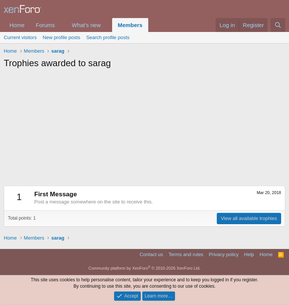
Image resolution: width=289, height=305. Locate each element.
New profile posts (61, 37)
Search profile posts (107, 37)
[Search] (278, 25)
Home (16, 25)
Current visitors (20, 37)
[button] (61, 25)
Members (130, 25)
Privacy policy (224, 254)
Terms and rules (186, 254)
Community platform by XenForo (144, 268)
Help (249, 254)
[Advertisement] (144, 129)
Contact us (151, 254)
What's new (86, 25)
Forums (45, 25)
